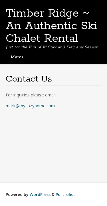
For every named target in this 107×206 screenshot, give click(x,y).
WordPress (40, 194)
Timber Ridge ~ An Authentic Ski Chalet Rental (51, 26)
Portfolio (65, 194)
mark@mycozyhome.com (30, 105)
